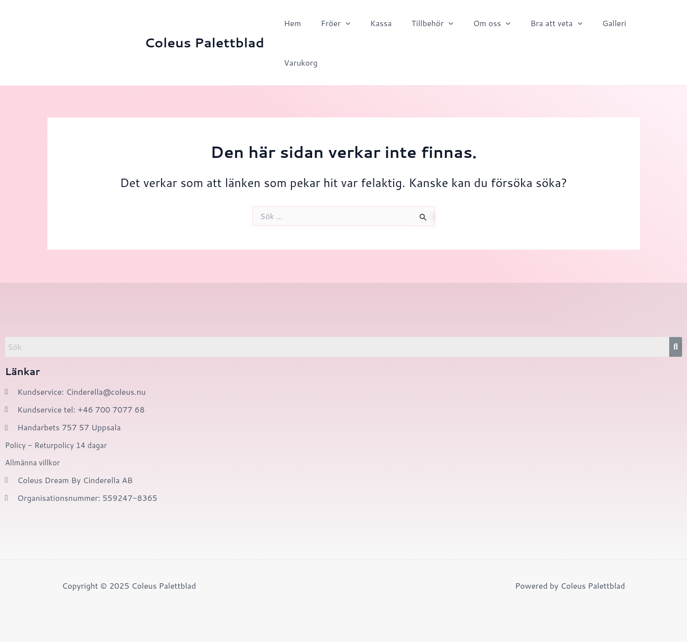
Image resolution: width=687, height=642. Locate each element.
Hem (290, 23)
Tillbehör (419, 23)
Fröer (329, 23)
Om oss (474, 23)
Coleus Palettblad (204, 42)
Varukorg (299, 62)
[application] (340, 23)
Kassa (371, 23)
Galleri (588, 23)
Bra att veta (535, 23)
